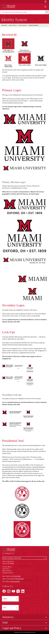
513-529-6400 (15, 581)
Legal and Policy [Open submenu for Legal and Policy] (11, 628)
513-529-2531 (19, 579)
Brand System (23, 25)
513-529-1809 (16, 576)
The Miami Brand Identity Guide (14, 12)
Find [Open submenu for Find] (5, 622)
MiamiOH (4, 25)
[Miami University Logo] (8, 6)
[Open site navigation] (45, 6)
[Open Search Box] (46, 2)
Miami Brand (12, 25)
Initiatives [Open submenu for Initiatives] (8, 617)
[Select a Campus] (24, 558)
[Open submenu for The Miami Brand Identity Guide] (47, 12)
